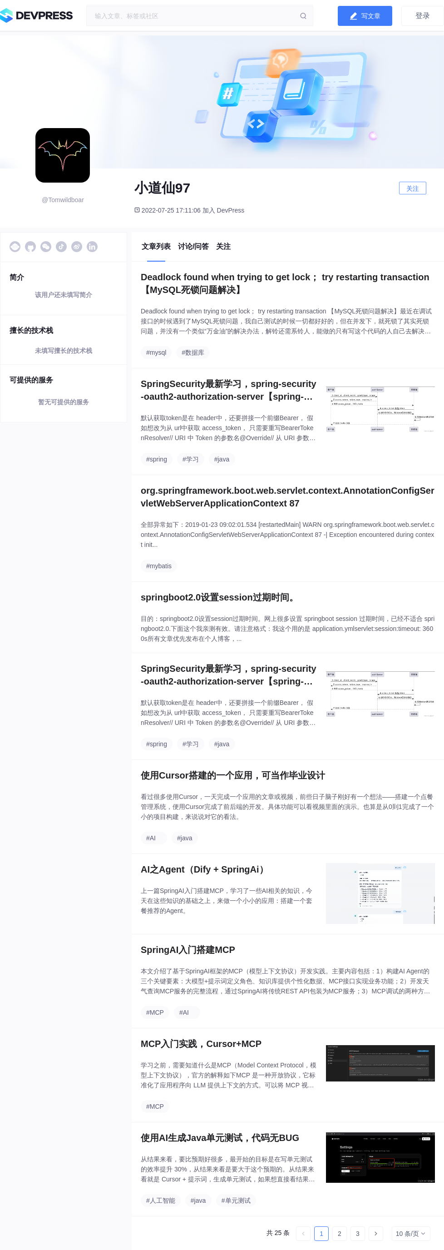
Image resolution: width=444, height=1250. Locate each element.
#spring (156, 459)
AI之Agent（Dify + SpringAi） (204, 869)
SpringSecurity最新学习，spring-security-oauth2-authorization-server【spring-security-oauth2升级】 (228, 391)
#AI (151, 838)
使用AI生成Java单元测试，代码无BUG (220, 1138)
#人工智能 (160, 1200)
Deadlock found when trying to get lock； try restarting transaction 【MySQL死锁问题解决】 (285, 283)
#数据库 (193, 352)
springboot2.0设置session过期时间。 (219, 597)
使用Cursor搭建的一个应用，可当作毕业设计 (233, 775)
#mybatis (159, 566)
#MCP (155, 1012)
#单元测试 (236, 1200)
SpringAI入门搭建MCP (188, 950)
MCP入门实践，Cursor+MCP (201, 1044)
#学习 (191, 459)
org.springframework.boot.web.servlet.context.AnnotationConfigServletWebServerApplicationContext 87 (287, 497)
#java (221, 459)
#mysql (156, 352)
